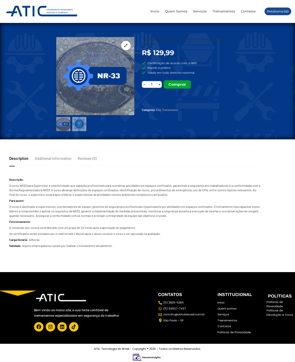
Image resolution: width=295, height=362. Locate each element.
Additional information (54, 158)
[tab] (22, 158)
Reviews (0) (89, 158)
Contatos (248, 11)
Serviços (200, 11)
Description (18, 158)
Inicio (154, 11)
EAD (158, 110)
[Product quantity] (151, 84)
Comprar (177, 84)
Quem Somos (176, 11)
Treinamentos (223, 11)
